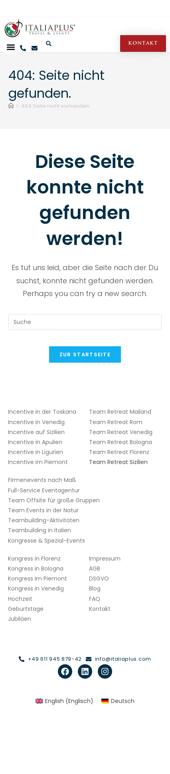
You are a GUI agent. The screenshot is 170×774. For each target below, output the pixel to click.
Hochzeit (20, 599)
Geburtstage (25, 609)
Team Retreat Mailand (120, 412)
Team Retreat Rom (115, 422)
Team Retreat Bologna (120, 442)
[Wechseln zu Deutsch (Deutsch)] (117, 701)
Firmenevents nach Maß (42, 480)
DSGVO (99, 578)
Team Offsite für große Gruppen (54, 500)
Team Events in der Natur (43, 510)
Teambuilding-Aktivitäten (43, 520)
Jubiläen (19, 619)
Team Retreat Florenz (119, 452)
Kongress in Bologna (35, 569)
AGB (94, 569)
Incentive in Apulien (35, 442)
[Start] (11, 106)
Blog (95, 588)
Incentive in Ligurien (35, 452)
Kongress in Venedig (36, 588)
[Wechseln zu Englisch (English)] (64, 701)
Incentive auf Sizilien (36, 432)
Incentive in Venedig (36, 422)
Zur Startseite (85, 354)
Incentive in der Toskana (42, 412)
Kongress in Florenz (34, 559)
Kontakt (100, 609)
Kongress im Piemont (37, 578)
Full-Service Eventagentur (44, 490)
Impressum (105, 559)
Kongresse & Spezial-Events (46, 541)
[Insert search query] (84, 322)
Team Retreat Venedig (120, 432)
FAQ (94, 599)
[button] (10, 46)
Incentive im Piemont (38, 462)
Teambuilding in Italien (39, 530)
